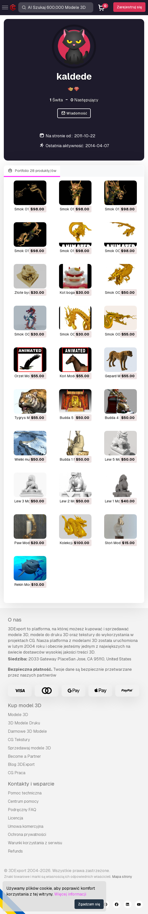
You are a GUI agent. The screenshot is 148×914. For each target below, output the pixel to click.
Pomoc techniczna (25, 793)
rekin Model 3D (27, 584)
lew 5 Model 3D (118, 459)
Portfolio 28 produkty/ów (32, 170)
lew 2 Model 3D (73, 501)
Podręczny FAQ (22, 809)
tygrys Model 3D (28, 417)
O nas (15, 619)
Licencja (15, 818)
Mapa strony (122, 876)
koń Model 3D (71, 376)
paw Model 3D (26, 543)
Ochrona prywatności (27, 834)
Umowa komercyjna (25, 826)
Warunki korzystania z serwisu (35, 842)
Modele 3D (18, 714)
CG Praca (16, 772)
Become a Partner (24, 756)
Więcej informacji (70, 894)
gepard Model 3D (119, 376)
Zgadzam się (89, 904)
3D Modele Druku (24, 723)
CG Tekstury (19, 739)
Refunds (15, 851)
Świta (56, 100)
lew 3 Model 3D (27, 501)
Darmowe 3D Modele (27, 731)
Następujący (84, 100)
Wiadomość (74, 113)
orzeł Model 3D (27, 376)
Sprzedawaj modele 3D (29, 748)
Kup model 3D (24, 705)
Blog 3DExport (21, 764)
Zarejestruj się (129, 7)
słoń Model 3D (117, 543)
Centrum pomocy (23, 801)
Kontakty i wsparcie (31, 784)
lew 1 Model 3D (118, 501)
